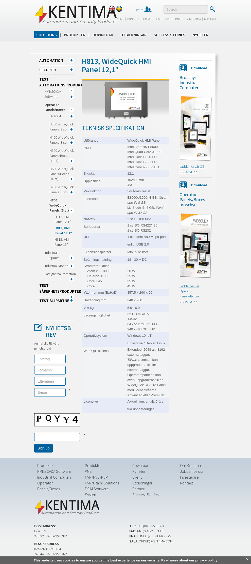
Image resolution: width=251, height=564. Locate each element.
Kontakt (210, 19)
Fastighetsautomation (60, 274)
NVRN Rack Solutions (102, 482)
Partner (132, 19)
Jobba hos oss (151, 19)
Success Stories (169, 34)
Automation (51, 60)
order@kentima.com (156, 541)
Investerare (173, 19)
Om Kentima (193, 19)
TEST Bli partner (55, 300)
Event (120, 19)
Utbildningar (133, 34)
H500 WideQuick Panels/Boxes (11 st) (61, 155)
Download (103, 34)
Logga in (137, 9)
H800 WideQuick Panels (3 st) (59, 205)
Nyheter (200, 34)
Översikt (55, 116)
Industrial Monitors (57, 266)
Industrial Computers (54, 477)
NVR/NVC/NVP (96, 477)
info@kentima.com (155, 536)
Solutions (46, 34)
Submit (212, 9)
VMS (88, 471)
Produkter (74, 34)
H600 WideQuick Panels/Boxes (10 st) (61, 173)
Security (47, 69)
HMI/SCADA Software (54, 471)
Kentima (75, 14)
